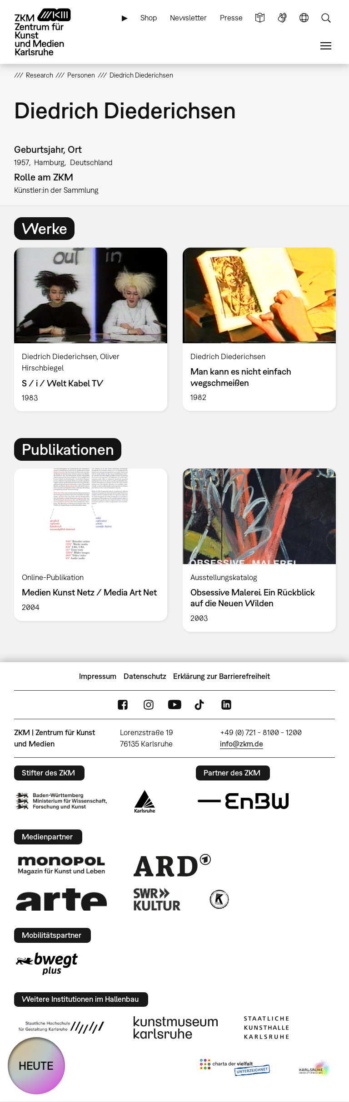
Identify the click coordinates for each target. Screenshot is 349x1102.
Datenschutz (145, 676)
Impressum (97, 676)
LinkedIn (226, 705)
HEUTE (36, 1065)
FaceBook (123, 705)
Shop (148, 17)
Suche (326, 18)
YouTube (174, 705)
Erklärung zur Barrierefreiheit (221, 676)
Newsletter (188, 17)
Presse (231, 17)
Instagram (149, 705)
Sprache (304, 18)
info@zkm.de (241, 743)
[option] (90, 329)
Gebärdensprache (282, 18)
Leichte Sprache (260, 18)
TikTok (200, 705)
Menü (326, 46)
